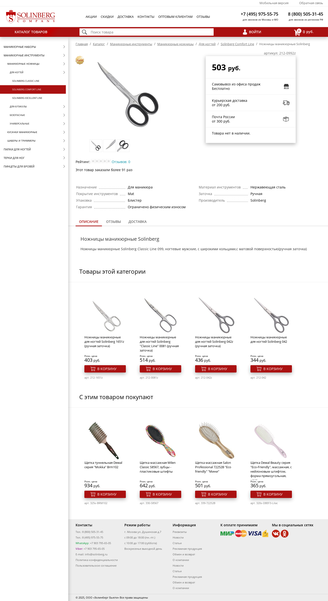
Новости (178, 537)
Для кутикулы (18, 106)
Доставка (126, 16)
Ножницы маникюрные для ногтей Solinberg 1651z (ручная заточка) (104, 341)
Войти (255, 32)
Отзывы (203, 16)
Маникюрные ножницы (23, 63)
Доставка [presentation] (138, 221)
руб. (304, 32)
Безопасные (17, 115)
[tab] (89, 222)
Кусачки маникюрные (22, 132)
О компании (181, 560)
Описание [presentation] (89, 221)
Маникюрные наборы (20, 47)
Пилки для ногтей (17, 149)
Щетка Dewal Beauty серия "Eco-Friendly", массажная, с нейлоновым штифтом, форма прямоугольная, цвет (271, 471)
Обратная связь (311, 3)
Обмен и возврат (184, 554)
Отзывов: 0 (121, 161)
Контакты (146, 16)
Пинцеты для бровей (19, 166)
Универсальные (19, 123)
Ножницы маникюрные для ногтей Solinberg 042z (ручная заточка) (214, 341)
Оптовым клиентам (175, 16)
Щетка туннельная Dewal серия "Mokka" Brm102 (103, 464)
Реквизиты (180, 532)
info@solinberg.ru (96, 554)
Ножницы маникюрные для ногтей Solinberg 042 (268, 339)
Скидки (107, 16)
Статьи (177, 543)
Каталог (99, 44)
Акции (91, 16)
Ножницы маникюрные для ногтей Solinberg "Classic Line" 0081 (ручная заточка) (159, 343)
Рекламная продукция (187, 548)
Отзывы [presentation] (113, 221)
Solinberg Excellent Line (27, 98)
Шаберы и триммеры (21, 140)
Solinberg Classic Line (25, 81)
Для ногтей (16, 72)
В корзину (107, 368)
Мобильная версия (273, 3)
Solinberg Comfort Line (26, 89)
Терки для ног (14, 158)
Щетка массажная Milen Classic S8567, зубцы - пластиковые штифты (158, 467)
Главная (82, 44)
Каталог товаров (31, 32)
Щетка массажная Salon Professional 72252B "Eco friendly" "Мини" (213, 467)
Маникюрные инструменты (24, 55)
